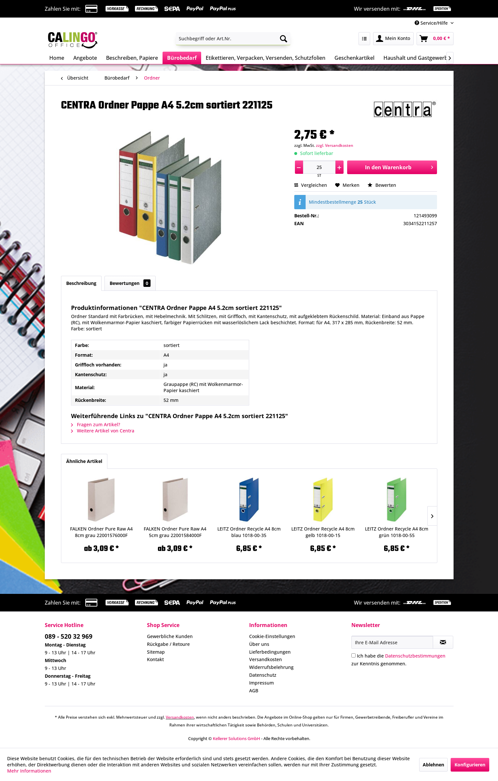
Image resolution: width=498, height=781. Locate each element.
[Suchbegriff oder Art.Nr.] (233, 38)
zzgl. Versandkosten (334, 145)
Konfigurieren (470, 765)
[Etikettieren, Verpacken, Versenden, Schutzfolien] (265, 58)
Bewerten (382, 185)
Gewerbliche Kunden (170, 636)
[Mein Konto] (393, 38)
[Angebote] (85, 58)
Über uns (259, 644)
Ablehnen (433, 765)
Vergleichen (310, 185)
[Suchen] (283, 38)
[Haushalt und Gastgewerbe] (417, 58)
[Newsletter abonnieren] (443, 642)
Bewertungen (130, 283)
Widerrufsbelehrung (271, 667)
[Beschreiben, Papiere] (132, 58)
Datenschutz (262, 675)
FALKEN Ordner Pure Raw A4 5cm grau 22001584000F (175, 532)
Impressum (261, 683)
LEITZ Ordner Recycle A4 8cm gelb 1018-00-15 (323, 532)
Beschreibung (81, 283)
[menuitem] (233, 38)
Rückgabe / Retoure (168, 644)
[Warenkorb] (435, 38)
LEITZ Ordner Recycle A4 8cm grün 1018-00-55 (396, 532)
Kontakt (155, 659)
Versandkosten (265, 659)
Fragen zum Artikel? (95, 424)
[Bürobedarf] (182, 58)
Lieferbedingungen (270, 652)
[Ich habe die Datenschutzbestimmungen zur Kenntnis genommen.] (353, 655)
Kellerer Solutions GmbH (236, 738)
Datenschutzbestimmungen (415, 656)
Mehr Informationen (29, 771)
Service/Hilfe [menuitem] (432, 23)
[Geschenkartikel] (354, 58)
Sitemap (156, 652)
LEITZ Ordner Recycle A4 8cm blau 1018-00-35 (249, 532)
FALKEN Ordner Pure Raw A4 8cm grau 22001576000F (101, 532)
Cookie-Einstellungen (272, 636)
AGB (253, 690)
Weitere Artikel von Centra (102, 431)
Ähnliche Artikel (84, 461)
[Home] (57, 58)
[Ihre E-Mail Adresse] (392, 642)
